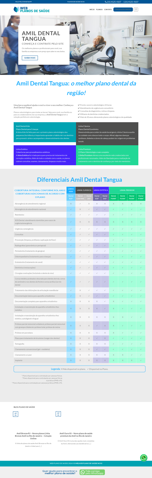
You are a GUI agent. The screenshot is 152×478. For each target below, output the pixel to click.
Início (92, 9)
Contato (108, 9)
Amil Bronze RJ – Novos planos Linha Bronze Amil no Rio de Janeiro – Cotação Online (33, 436)
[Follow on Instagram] (136, 10)
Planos (99, 9)
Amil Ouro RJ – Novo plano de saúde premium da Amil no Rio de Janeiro (76, 434)
